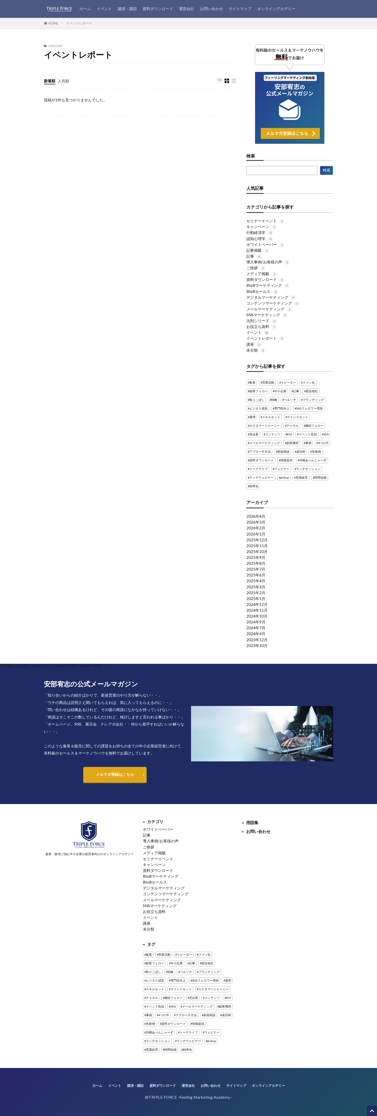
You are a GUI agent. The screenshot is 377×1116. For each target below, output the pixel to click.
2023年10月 (257, 645)
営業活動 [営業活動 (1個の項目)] (268, 382)
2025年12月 (257, 540)
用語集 (252, 822)
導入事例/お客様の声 (268, 262)
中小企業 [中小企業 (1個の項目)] (280, 391)
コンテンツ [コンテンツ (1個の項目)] (272, 434)
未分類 (255, 350)
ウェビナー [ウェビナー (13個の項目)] (281, 469)
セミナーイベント (265, 220)
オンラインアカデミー (276, 8)
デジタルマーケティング (271, 297)
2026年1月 (255, 534)
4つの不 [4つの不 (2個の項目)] (323, 443)
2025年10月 (257, 551)
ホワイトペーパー (265, 244)
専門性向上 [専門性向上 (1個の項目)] (281, 408)
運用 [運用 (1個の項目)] (252, 417)
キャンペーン (261, 226)
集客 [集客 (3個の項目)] (252, 382)
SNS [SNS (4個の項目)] (326, 434)
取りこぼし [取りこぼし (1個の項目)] (257, 400)
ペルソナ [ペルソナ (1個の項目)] (290, 400)
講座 (254, 344)
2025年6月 (255, 575)
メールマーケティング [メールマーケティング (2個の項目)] (264, 443)
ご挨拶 (255, 267)
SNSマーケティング (267, 314)
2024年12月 (257, 604)
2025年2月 (255, 592)
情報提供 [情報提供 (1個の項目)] (286, 460)
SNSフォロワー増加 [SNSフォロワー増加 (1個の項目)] (309, 408)
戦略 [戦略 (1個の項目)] (274, 400)
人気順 (63, 80)
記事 (254, 256)
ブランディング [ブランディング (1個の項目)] (313, 400)
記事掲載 (257, 250)
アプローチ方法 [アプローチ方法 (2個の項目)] (260, 451)
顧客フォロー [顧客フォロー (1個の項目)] (258, 391)
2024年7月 (255, 627)
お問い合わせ (211, 8)
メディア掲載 (261, 273)
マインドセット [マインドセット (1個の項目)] (297, 417)
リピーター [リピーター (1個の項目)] (288, 382)
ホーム (85, 8)
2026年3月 (255, 522)
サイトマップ (240, 8)
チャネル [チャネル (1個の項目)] (292, 426)
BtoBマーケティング (267, 285)
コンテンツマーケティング (273, 303)
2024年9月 (255, 622)
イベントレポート (79, 23)
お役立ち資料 (261, 326)
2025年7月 (255, 569)
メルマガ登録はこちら (115, 774)
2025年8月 (255, 563)
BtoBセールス (262, 291)
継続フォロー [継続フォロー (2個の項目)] (314, 426)
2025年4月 (255, 580)
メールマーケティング (269, 309)
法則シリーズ (261, 320)
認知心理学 (259, 238)
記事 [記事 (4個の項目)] (296, 391)
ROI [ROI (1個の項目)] (289, 434)
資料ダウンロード (158, 8)
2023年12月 (257, 639)
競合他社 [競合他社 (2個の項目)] (312, 391)
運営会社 (186, 8)
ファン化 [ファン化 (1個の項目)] (309, 382)
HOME (53, 23)
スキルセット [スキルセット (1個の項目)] (271, 417)
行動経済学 (259, 232)
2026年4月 (255, 516)
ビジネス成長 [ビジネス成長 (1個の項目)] (258, 408)
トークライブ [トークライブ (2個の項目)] (258, 469)
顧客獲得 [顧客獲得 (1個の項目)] (292, 443)
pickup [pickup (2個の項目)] (284, 477)
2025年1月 (255, 598)
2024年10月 (257, 616)
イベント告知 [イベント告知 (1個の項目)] (308, 434)
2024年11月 (257, 610)
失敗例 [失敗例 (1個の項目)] (316, 451)
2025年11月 (257, 545)
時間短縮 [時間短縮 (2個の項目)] (320, 477)
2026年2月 (255, 528)
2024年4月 (255, 633)
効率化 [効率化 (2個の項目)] (254, 486)
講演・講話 (127, 8)
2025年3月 (255, 587)
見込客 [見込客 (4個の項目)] (254, 434)
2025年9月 (255, 557)
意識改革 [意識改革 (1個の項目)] (302, 477)
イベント (104, 8)
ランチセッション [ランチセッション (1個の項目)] (308, 469)
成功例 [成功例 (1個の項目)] (300, 451)
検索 (250, 156)
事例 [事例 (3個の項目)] (308, 443)
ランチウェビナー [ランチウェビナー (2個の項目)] (261, 477)
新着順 (49, 80)
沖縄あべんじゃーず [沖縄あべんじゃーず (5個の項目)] (313, 460)
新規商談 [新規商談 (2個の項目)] (283, 451)
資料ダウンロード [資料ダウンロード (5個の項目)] (261, 460)
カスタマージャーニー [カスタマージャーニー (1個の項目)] (264, 426)
